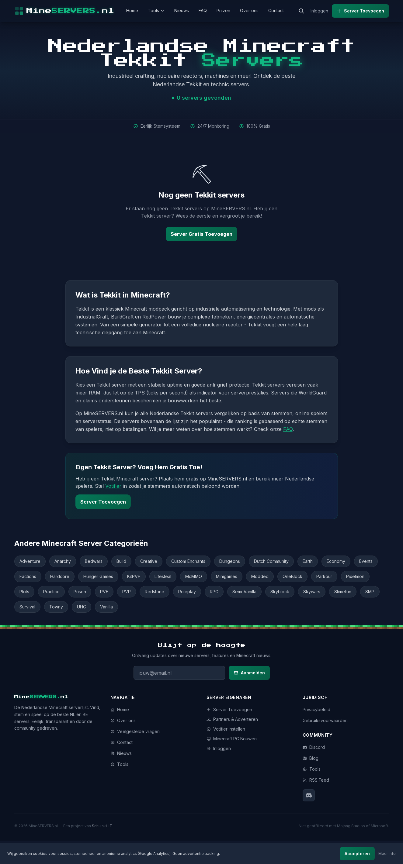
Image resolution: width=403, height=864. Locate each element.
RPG (214, 591)
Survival (27, 606)
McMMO (193, 576)
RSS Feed (316, 780)
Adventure (29, 561)
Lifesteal (163, 576)
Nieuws (181, 10)
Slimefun (342, 591)
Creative (148, 561)
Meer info (387, 853)
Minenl (41, 697)
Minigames (226, 576)
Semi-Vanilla (244, 591)
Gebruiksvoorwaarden (325, 720)
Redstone (154, 591)
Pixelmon (355, 576)
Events (366, 561)
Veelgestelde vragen (135, 731)
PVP (126, 591)
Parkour (324, 576)
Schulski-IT (102, 826)
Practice (51, 591)
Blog (310, 758)
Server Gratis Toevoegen (201, 234)
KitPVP (134, 576)
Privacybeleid (316, 709)
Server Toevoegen (360, 10)
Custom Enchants (188, 561)
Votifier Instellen (226, 728)
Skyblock (279, 591)
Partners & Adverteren (232, 719)
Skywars (311, 591)
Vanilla (106, 606)
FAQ (203, 10)
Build (121, 561)
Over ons (249, 10)
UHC (81, 606)
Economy (336, 561)
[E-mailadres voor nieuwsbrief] (179, 673)
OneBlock (292, 576)
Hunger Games (98, 576)
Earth (308, 561)
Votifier (113, 486)
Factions (27, 576)
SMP (369, 591)
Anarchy (62, 561)
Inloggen (319, 10)
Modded (260, 576)
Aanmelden (249, 672)
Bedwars (93, 561)
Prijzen (223, 10)
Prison (80, 591)
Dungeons (229, 561)
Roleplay (187, 591)
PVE (104, 591)
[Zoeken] (301, 10)
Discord (314, 747)
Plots (24, 591)
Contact (276, 10)
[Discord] (309, 795)
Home (132, 10)
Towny (56, 606)
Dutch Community (271, 561)
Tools (156, 10)
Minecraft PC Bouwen (232, 738)
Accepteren (357, 853)
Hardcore (59, 576)
